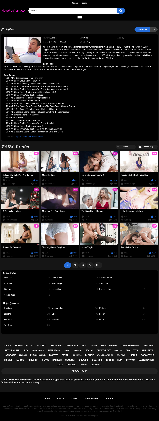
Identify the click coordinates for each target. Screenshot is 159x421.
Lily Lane (27, 289)
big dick (8, 360)
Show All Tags (79, 371)
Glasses (75, 319)
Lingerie (27, 314)
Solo (75, 314)
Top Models (11, 273)
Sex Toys (27, 325)
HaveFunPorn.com (72, 416)
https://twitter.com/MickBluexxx (29, 136)
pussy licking (38, 355)
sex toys (121, 355)
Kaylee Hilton (122, 289)
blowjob (33, 360)
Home (47, 398)
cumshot (70, 360)
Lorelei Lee (75, 289)
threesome (55, 345)
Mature (122, 308)
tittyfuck (130, 360)
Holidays (27, 308)
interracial (54, 350)
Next (98, 265)
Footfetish (27, 319)
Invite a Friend (91, 398)
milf (103, 345)
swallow (118, 350)
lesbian (23, 355)
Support (110, 398)
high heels (76, 355)
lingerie (133, 355)
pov (26, 350)
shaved (45, 360)
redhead (18, 346)
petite (65, 355)
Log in (84, 3)
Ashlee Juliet (27, 295)
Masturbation (75, 308)
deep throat (104, 350)
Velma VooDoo (122, 278)
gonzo (110, 360)
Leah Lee (27, 278)
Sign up (75, 3)
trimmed (83, 365)
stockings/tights (105, 355)
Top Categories (12, 303)
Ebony (122, 314)
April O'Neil (122, 283)
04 (90, 265)
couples (113, 345)
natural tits (13, 350)
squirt (67, 350)
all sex (41, 345)
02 (75, 265)
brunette (147, 350)
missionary (148, 345)
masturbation (146, 360)
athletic (7, 346)
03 (82, 265)
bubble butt (38, 350)
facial (89, 350)
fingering (71, 365)
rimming (78, 350)
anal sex (97, 360)
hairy (119, 360)
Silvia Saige (75, 283)
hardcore (10, 355)
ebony (85, 345)
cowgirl (83, 360)
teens (94, 345)
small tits (132, 350)
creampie (96, 365)
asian (60, 365)
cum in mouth (71, 345)
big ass (30, 345)
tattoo (20, 360)
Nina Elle (27, 283)
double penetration (130, 346)
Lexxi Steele (75, 278)
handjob (57, 360)
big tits (53, 355)
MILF (122, 319)
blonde (89, 355)
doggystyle (147, 355)
